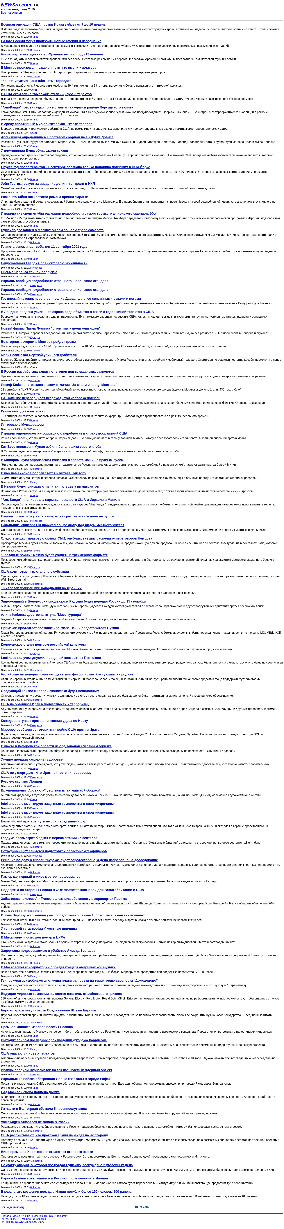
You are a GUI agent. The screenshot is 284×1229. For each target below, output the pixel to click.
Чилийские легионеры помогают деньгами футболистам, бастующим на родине (67, 674)
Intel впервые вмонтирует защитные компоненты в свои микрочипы (57, 804)
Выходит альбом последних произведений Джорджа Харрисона (54, 1040)
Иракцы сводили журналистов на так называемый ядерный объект (56, 1070)
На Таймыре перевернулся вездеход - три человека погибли (50, 398)
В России (35, 50)
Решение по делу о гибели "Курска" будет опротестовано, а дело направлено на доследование (79, 860)
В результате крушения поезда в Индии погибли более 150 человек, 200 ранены (67, 1191)
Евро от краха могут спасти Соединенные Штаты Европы (48, 1010)
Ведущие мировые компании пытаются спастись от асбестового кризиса (61, 994)
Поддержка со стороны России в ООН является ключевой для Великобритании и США (72, 890)
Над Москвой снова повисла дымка (30, 1092)
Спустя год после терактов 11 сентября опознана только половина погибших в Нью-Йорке (75, 167)
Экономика (36, 469)
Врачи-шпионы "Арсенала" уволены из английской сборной (50, 790)
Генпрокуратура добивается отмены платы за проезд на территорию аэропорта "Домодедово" (79, 980)
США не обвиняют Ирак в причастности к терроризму (45, 704)
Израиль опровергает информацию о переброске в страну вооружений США (64, 433)
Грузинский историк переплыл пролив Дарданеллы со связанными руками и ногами (71, 298)
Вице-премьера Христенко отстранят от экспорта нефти (47, 1152)
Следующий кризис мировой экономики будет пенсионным (50, 691)
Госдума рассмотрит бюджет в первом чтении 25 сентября (49, 838)
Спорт (33, 89)
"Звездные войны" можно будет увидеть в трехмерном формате (54, 555)
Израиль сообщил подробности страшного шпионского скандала (54, 281)
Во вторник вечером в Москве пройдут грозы (38, 342)
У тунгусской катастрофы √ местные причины (39, 928)
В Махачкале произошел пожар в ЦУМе (33, 937)
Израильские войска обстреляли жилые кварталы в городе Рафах (56, 1079)
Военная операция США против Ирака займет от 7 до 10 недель (53, 24)
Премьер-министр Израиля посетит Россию (37, 1027)
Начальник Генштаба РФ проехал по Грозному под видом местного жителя (62, 525)
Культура (35, 337)
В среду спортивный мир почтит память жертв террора (46, 124)
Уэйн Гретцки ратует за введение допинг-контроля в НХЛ (48, 183)
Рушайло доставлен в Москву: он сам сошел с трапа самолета (52, 230)
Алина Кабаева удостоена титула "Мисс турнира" (41, 615)
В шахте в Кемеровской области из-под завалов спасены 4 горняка (56, 746)
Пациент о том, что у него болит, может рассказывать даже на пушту (57, 516)
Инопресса (36, 267)
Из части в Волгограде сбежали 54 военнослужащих (44, 1109)
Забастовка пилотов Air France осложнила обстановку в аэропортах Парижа (64, 899)
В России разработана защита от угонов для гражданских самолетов (57, 371)
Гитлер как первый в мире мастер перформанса (40, 876)
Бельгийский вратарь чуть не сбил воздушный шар (43, 821)
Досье (16, 1215)
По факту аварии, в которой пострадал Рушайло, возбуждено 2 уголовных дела (67, 1165)
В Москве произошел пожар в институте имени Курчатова (48, 67)
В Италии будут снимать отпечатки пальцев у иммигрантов (50, 486)
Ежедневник (39, 1215)
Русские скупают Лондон (21, 781)
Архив (26, 1215)
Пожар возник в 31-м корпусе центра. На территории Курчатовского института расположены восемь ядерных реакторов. (83, 72)
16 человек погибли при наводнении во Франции (41, 588)
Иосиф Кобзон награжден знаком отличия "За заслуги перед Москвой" (59, 385)
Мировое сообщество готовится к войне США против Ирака (50, 729)
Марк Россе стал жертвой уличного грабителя (39, 355)
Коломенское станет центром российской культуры (43, 644)
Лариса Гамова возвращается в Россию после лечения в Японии (54, 1178)
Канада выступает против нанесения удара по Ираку (44, 721)
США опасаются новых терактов (28, 1053)
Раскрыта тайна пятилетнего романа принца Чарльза (45, 197)
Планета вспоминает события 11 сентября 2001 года (44, 246)
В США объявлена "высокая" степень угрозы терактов (46, 94)
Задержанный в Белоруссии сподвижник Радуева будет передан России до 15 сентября (73, 601)
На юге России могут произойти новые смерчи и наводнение (51, 41)
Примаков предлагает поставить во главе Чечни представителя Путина (60, 628)
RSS (51, 1215)
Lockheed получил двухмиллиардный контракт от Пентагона (51, 658)
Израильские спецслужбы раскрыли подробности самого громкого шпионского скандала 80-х (78, 213)
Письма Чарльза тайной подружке (29, 272)
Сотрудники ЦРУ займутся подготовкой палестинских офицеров (54, 851)
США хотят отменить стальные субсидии (35, 571)
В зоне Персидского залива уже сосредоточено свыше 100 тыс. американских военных (73, 915)
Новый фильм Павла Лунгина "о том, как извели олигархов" (51, 328)
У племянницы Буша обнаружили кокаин (34, 150)
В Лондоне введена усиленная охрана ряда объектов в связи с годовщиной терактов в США (77, 312)
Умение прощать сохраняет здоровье (32, 759)
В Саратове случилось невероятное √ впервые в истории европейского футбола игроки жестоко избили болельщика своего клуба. (90, 451)
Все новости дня (12, 12)
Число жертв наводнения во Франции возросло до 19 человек (52, 54)
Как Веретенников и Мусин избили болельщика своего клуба (51, 447)
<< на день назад (13, 1207)
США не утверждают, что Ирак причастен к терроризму (46, 773)
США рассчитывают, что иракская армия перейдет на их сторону (54, 1135)
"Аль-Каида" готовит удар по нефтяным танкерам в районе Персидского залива (67, 107)
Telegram (62, 1215)
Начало (6, 1215)
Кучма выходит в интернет (23, 411)
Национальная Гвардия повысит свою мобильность (44, 263)
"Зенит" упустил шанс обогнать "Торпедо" (36, 81)
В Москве (25, 1218)
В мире (34, 36)
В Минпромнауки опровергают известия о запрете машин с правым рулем (62, 460)
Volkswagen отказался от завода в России (35, 1122)
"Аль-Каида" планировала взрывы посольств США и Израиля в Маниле (60, 500)
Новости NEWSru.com (17, 1221)
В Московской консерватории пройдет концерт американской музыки (58, 967)
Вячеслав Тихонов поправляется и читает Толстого (43, 473)
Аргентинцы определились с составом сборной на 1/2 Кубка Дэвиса (57, 137)
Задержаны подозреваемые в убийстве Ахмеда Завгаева (48, 951)
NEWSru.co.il (9, 1218)
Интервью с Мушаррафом (22, 424)
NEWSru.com (16, 5)
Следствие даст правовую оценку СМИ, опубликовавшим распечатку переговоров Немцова (76, 538)
